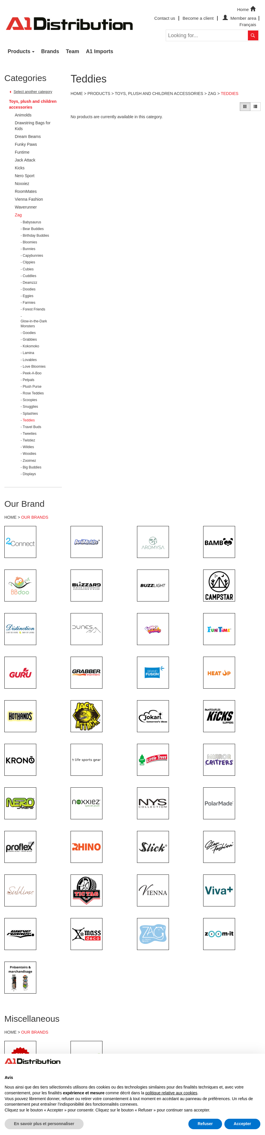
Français (247, 24)
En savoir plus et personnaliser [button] (44, 1123)
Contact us (164, 18)
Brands (50, 51)
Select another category (33, 92)
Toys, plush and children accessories (33, 104)
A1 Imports (99, 51)
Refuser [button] (205, 1123)
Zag (212, 93)
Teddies (230, 93)
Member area (238, 18)
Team (72, 51)
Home (247, 9)
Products (19, 51)
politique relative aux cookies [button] (171, 1093)
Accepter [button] (242, 1123)
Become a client (198, 18)
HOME (10, 517)
